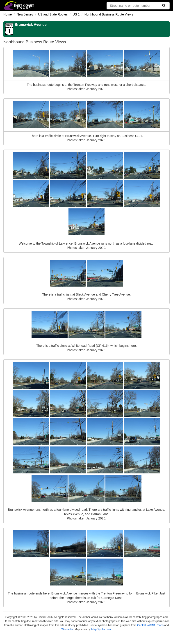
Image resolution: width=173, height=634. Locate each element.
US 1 (76, 14)
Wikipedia (67, 629)
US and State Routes (53, 14)
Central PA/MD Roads (150, 625)
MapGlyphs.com (101, 629)
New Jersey (25, 14)
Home (7, 14)
